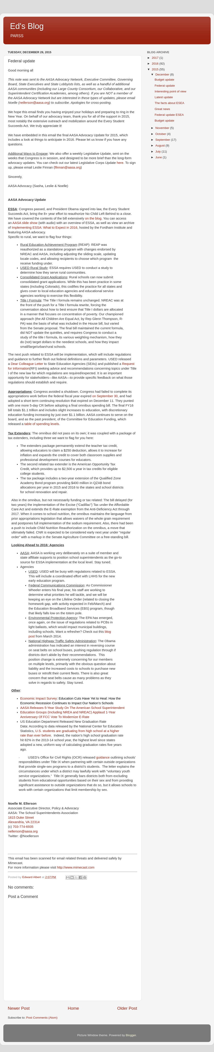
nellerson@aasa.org (34, 102)
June (159, 157)
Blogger (131, 1035)
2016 (155, 63)
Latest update (164, 97)
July (158, 151)
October (161, 134)
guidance (103, 757)
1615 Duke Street (21, 817)
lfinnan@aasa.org (68, 167)
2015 (155, 69)
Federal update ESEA (169, 114)
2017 (155, 57)
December (162, 74)
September (163, 139)
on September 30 (105, 396)
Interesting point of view (170, 91)
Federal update (165, 85)
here (120, 163)
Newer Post (19, 1008)
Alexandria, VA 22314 (24, 822)
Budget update (164, 79)
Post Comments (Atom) (42, 1017)
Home (73, 1008)
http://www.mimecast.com (75, 867)
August (160, 145)
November (162, 128)
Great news (162, 109)
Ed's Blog (27, 26)
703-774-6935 (23, 826)
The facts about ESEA (169, 103)
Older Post (127, 1008)
